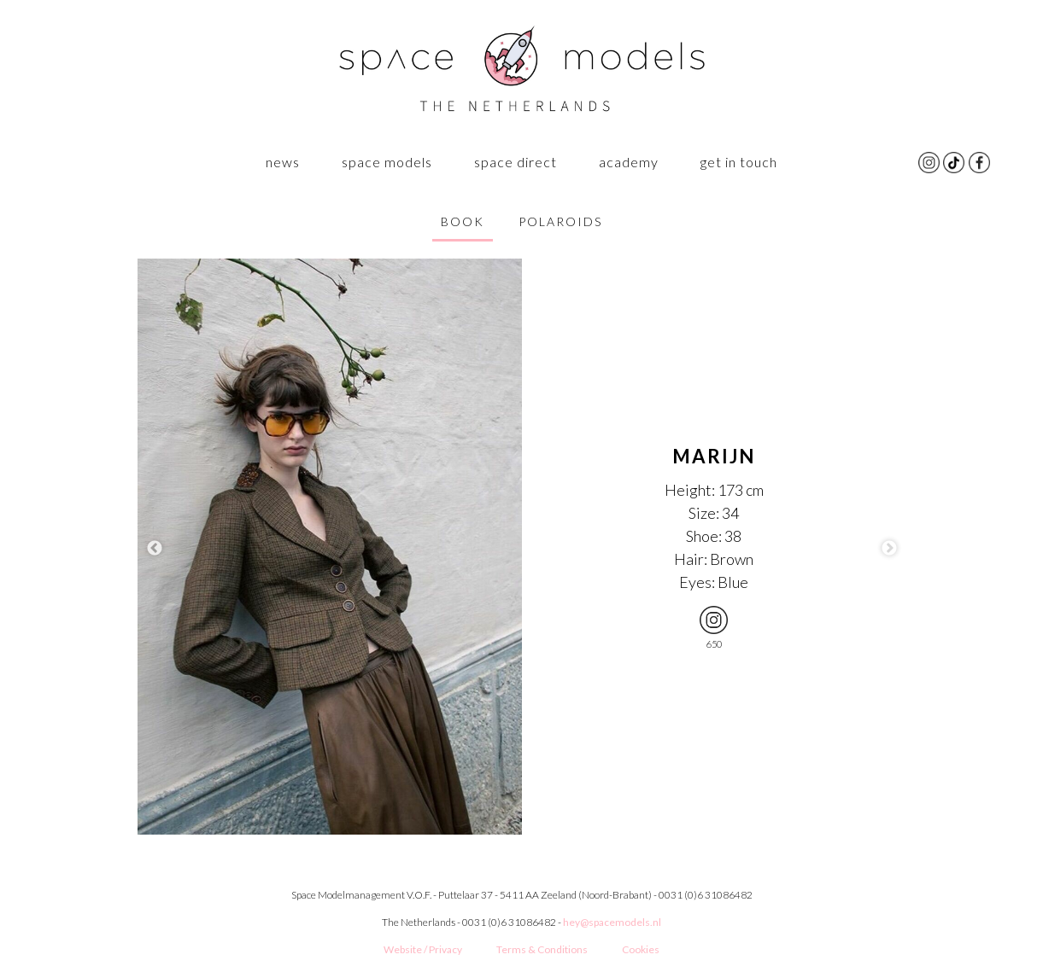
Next (889, 548)
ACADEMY (629, 162)
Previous (154, 548)
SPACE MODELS (387, 162)
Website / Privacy (423, 949)
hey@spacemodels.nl (612, 922)
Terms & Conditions (542, 949)
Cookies (640, 949)
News (283, 162)
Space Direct (515, 162)
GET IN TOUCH (738, 162)
